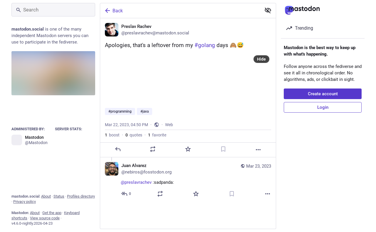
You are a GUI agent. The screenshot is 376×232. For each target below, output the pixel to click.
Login (322, 107)
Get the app (51, 213)
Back (113, 10)
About (46, 196)
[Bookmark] (223, 149)
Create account (323, 93)
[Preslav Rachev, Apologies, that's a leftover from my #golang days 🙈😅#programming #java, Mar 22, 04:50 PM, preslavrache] (188, 87)
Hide (261, 59)
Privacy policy (24, 201)
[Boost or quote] (152, 149)
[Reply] (117, 149)
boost (112, 135)
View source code (45, 218)
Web (169, 124)
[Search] (53, 9)
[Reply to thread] (126, 193)
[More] (258, 149)
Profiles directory (81, 196)
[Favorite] (188, 149)
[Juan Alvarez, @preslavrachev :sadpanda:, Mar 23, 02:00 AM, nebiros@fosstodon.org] (188, 180)
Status (58, 196)
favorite (157, 135)
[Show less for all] (268, 10)
